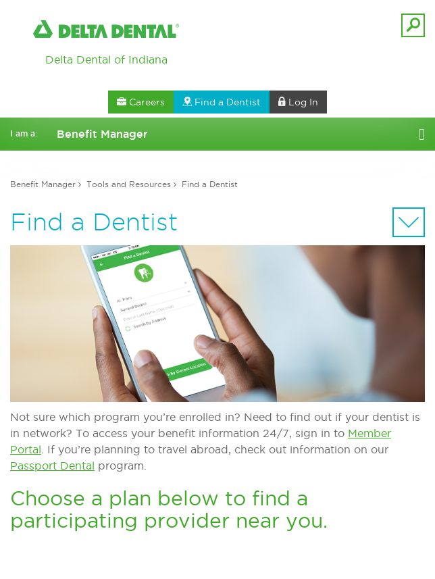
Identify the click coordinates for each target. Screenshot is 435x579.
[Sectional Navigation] (408, 222)
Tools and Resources (128, 184)
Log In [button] (298, 102)
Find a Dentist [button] (221, 102)
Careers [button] (141, 102)
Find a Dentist (210, 184)
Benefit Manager (43, 184)
